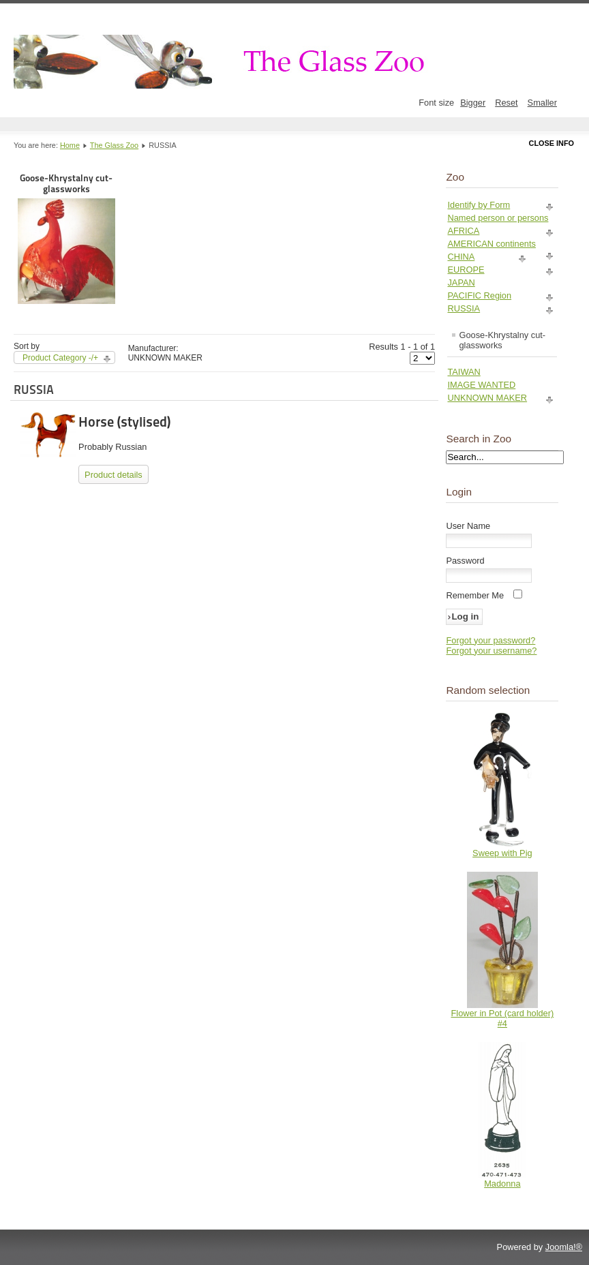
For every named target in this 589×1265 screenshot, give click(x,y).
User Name (468, 526)
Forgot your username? (491, 650)
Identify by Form (478, 205)
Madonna (502, 1183)
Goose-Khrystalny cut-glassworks (66, 238)
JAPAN (460, 282)
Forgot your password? (490, 640)
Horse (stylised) (124, 422)
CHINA (460, 257)
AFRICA (463, 231)
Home (70, 145)
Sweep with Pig (502, 853)
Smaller (542, 102)
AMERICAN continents (491, 244)
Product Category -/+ (60, 358)
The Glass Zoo (114, 145)
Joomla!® (563, 1247)
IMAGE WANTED (481, 385)
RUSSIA (463, 308)
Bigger (472, 102)
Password (465, 560)
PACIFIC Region (479, 295)
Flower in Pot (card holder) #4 (502, 1018)
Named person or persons (497, 218)
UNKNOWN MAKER (487, 398)
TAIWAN (463, 372)
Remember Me (475, 595)
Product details (113, 475)
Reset (506, 102)
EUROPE (465, 269)
